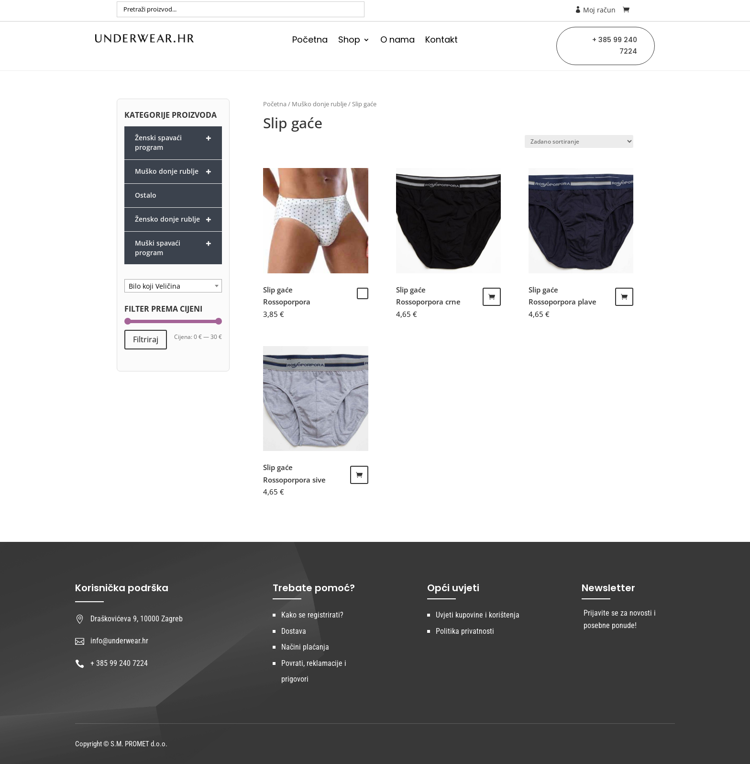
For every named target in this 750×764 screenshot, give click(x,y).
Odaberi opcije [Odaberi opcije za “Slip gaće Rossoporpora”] (362, 293)
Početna (310, 40)
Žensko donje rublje (173, 219)
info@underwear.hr (119, 640)
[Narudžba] (579, 141)
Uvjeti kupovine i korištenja (477, 614)
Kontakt (441, 40)
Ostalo (145, 195)
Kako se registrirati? (312, 614)
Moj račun (595, 9)
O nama (397, 40)
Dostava (293, 631)
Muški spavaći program (173, 247)
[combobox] (173, 285)
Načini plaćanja (305, 647)
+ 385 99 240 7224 (614, 45)
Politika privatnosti (465, 631)
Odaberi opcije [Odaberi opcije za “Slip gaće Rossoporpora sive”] (359, 475)
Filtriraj (145, 339)
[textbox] (173, 286)
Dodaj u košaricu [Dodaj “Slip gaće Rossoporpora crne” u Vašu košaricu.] (492, 297)
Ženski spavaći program (173, 142)
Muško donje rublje (319, 104)
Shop (349, 40)
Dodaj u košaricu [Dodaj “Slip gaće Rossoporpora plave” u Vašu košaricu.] (624, 297)
